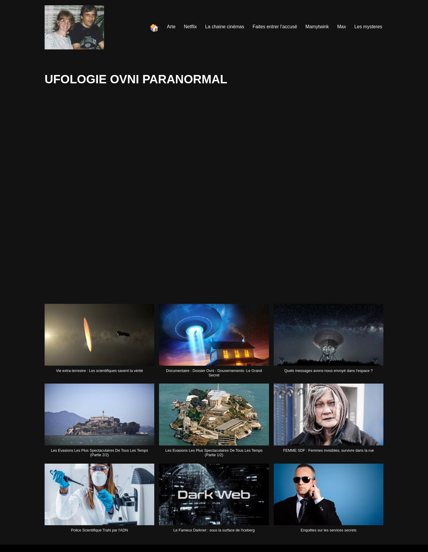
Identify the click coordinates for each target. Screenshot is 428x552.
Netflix (188, 26)
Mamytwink (316, 26)
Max (341, 26)
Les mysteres (368, 26)
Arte (168, 26)
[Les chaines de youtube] (74, 27)
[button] (99, 341)
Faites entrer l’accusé (273, 26)
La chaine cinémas (223, 26)
